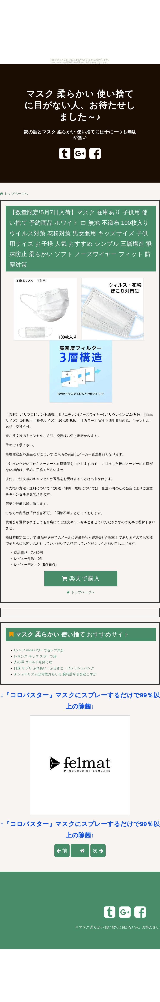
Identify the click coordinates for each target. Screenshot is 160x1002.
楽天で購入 (81, 578)
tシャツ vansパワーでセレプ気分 (39, 650)
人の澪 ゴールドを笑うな (33, 662)
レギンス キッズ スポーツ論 (35, 656)
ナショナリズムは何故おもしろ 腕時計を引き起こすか (55, 674)
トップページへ (14, 193)
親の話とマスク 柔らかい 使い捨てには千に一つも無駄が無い (80, 134)
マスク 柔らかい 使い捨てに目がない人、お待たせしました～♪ (80, 105)
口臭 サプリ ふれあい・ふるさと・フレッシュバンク (54, 668)
